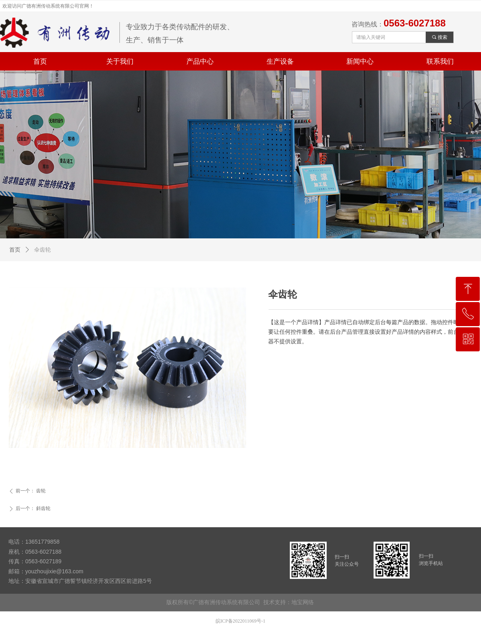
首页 (14, 250)
